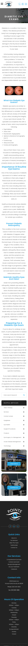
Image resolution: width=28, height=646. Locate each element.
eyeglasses (7, 420)
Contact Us (14, 488)
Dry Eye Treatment (14, 567)
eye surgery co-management (12, 437)
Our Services (14, 540)
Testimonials (14, 545)
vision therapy (8, 408)
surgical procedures (9, 429)
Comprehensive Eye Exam (14, 559)
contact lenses (8, 416)
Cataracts (14, 569)
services (6, 412)
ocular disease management (12, 442)
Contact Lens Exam (14, 562)
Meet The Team (14, 543)
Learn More (14, 464)
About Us (14, 538)
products (6, 433)
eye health (7, 425)
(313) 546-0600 (16, 587)
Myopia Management (14, 564)
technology (7, 446)
